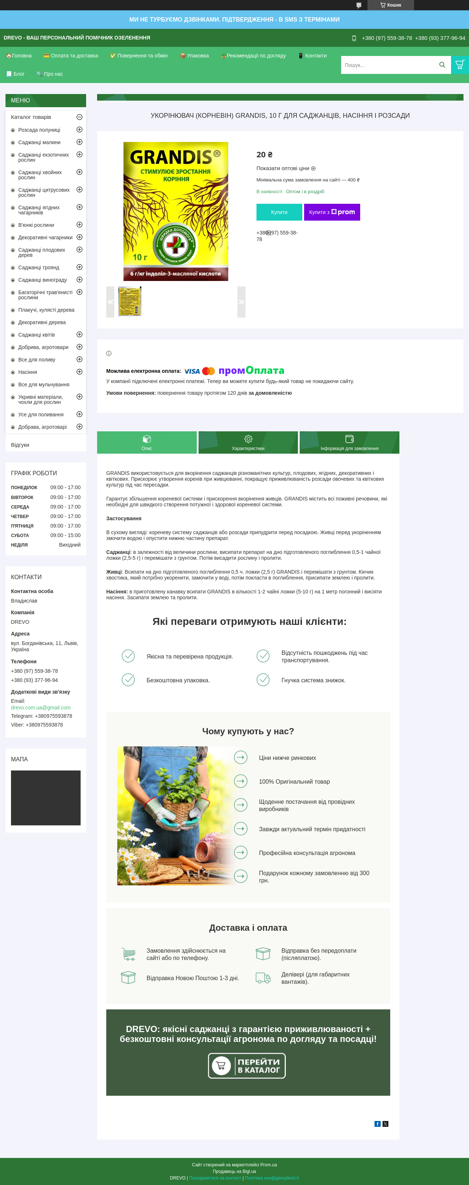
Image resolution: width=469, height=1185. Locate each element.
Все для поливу (36, 360)
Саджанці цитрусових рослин (44, 192)
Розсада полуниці (39, 130)
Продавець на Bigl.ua (234, 1171)
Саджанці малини (39, 142)
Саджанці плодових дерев (41, 252)
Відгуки (20, 445)
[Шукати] (442, 65)
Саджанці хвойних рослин (40, 174)
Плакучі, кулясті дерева (46, 310)
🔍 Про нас (49, 74)
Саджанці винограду (42, 280)
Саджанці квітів (36, 335)
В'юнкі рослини (36, 225)
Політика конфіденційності (272, 1178)
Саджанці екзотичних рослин (43, 157)
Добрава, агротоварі (42, 427)
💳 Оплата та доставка (70, 56)
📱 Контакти (312, 56)
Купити (279, 212)
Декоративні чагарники (45, 237)
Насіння (27, 372)
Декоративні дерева (42, 322)
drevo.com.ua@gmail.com (41, 707)
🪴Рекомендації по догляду (253, 56)
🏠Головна (19, 56)
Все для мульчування (43, 384)
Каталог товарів (31, 117)
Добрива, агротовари (43, 347)
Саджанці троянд (38, 267)
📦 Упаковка (194, 56)
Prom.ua (269, 1164)
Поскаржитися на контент (215, 1178)
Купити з (332, 212)
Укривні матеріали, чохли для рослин (40, 399)
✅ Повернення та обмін (139, 56)
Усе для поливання (41, 414)
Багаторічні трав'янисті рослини (45, 294)
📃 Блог (15, 74)
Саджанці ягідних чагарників (39, 210)
